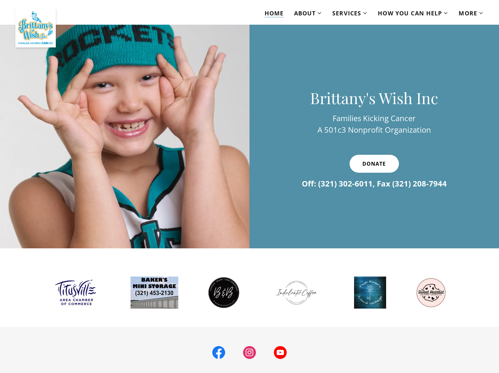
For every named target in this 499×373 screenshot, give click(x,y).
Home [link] (274, 13)
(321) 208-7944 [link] (419, 183)
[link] (35, 11)
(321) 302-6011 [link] (345, 183)
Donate (374, 163)
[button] (308, 13)
